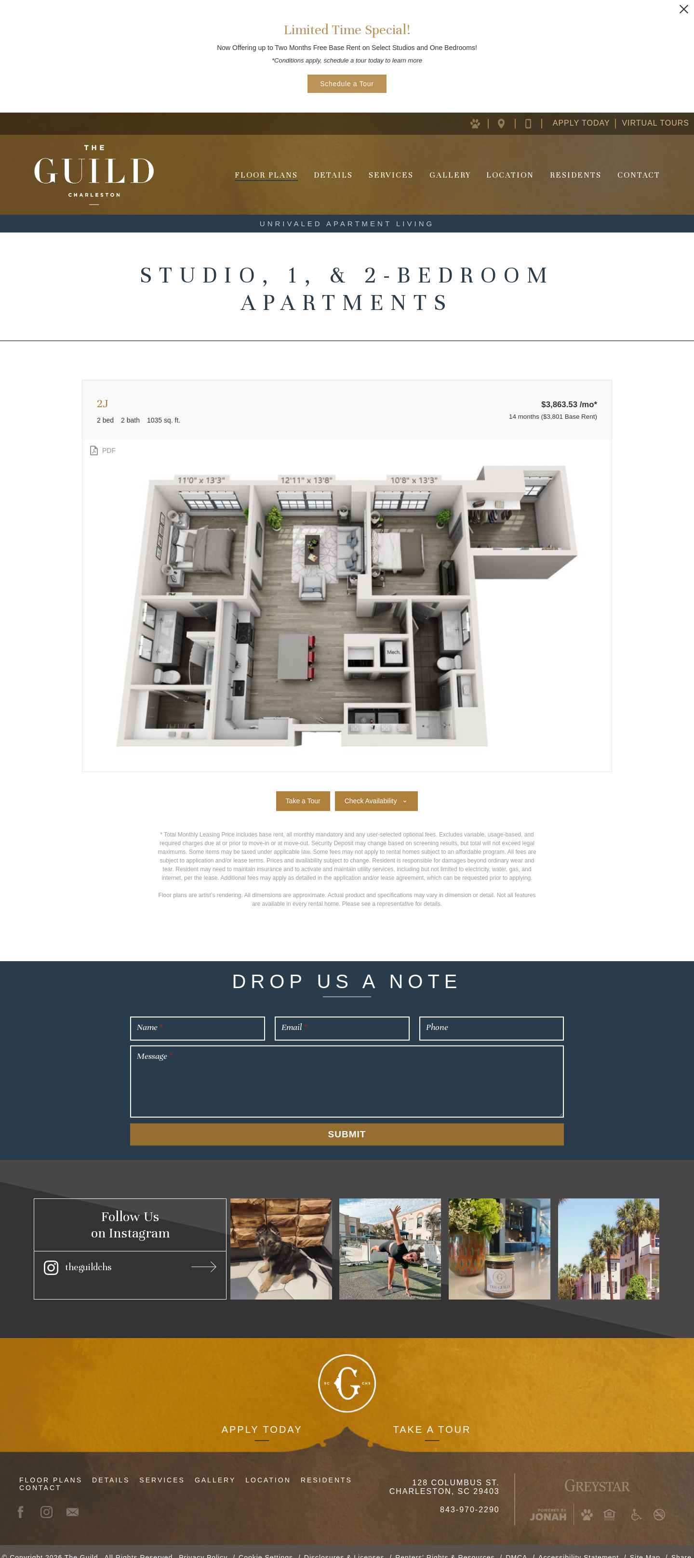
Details (333, 175)
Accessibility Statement (578, 1545)
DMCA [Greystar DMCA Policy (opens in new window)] (516, 1545)
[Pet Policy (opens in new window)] (481, 123)
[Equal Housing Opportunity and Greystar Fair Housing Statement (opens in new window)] (609, 1502)
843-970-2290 (470, 1498)
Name (149, 1027)
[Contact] (77, 1499)
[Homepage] (94, 174)
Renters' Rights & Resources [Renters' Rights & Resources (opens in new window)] (444, 1545)
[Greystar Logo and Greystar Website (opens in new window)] (597, 1471)
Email (294, 1027)
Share (681, 1545)
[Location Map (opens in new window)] (508, 123)
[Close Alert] (684, 9)
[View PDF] (102, 450)
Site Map (645, 1545)
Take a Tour (432, 1417)
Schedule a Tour (347, 84)
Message (154, 1056)
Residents (575, 175)
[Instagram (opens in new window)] (130, 1266)
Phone (437, 1027)
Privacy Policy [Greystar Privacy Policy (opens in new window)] (203, 1545)
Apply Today (581, 123)
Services (391, 175)
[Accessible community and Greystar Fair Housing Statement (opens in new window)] (636, 1502)
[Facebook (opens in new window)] (25, 1499)
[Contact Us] (536, 123)
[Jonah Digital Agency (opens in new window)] (548, 1502)
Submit (347, 1134)
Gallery (450, 175)
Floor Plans (266, 175)
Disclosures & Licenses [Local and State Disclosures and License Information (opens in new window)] (344, 1545)
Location (510, 175)
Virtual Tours (655, 123)
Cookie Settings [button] (266, 1545)
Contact (638, 175)
